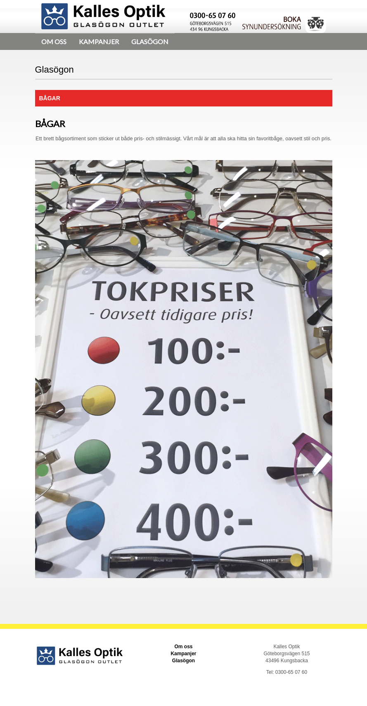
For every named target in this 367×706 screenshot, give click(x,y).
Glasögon (149, 41)
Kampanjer (99, 41)
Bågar (49, 98)
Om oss (53, 41)
